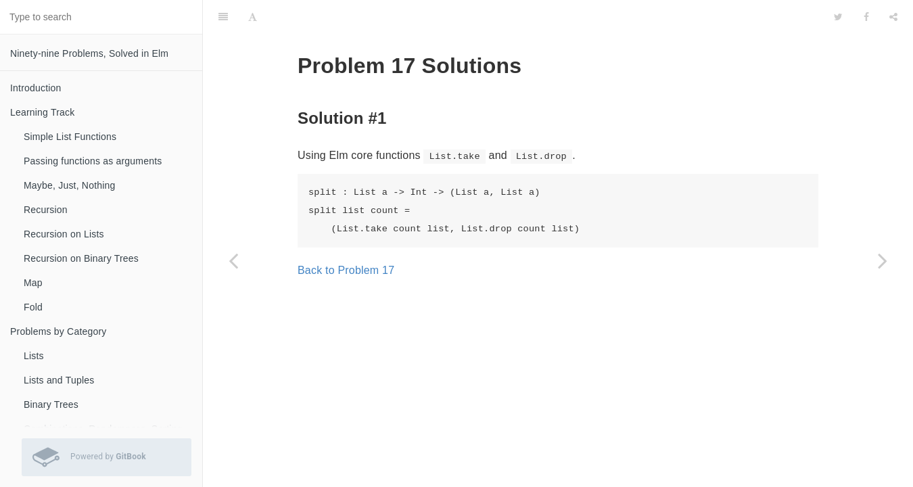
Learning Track (42, 112)
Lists (34, 355)
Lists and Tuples (59, 380)
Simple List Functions (70, 136)
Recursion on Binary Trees (81, 258)
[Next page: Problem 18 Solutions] (882, 260)
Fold (33, 307)
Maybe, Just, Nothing (70, 185)
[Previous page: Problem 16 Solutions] (233, 260)
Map (33, 282)
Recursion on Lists (64, 234)
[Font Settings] (252, 17)
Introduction (36, 88)
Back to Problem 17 (346, 270)
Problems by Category (58, 331)
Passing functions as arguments (93, 161)
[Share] (893, 17)
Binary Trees (51, 404)
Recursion (46, 209)
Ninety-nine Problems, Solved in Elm (89, 53)
